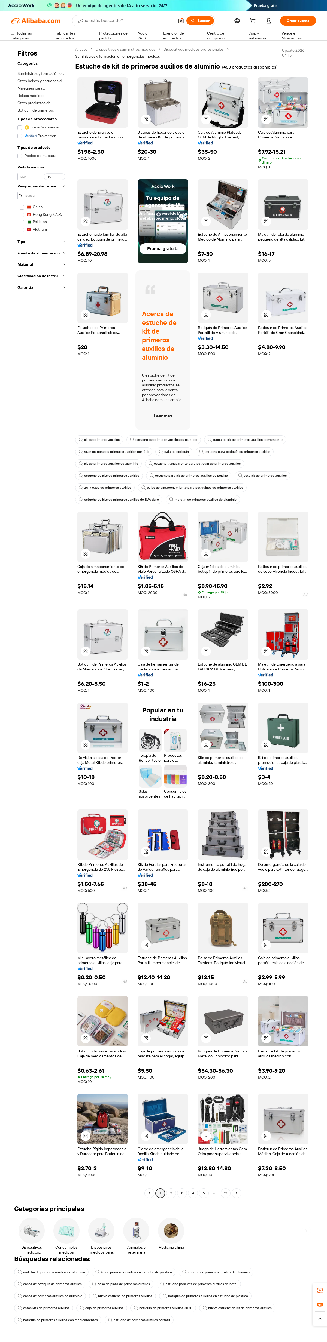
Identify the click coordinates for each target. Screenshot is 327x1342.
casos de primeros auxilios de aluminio (50, 1296)
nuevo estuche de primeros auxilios (122, 1296)
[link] (320, 1290)
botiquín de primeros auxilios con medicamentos (58, 1320)
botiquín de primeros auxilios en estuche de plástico (205, 1296)
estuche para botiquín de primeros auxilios (234, 452)
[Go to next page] (236, 1193)
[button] (181, 20)
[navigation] (41, 622)
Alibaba (81, 49)
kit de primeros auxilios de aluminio (108, 463)
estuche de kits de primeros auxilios (109, 475)
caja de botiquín (174, 452)
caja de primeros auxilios (101, 1308)
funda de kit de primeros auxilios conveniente (245, 440)
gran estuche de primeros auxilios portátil (114, 452)
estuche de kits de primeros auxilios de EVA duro (119, 499)
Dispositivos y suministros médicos (125, 49)
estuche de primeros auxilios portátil (139, 1320)
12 (225, 1193)
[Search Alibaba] (125, 21)
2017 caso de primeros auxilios (105, 487)
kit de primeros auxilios (99, 440)
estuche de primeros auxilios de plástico (163, 440)
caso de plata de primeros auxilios (121, 1284)
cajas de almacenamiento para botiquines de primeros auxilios (192, 487)
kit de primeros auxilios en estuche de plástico (133, 1272)
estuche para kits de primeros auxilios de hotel (198, 1284)
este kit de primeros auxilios (262, 475)
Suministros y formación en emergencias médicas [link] (117, 56)
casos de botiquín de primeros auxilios (50, 1284)
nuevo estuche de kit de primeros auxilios (237, 1308)
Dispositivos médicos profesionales (194, 49)
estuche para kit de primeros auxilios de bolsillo (189, 475)
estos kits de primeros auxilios (43, 1308)
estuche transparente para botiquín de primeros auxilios (195, 463)
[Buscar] (200, 20)
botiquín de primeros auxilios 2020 (163, 1308)
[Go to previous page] (149, 1193)
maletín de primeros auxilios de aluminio (203, 499)
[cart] (254, 21)
